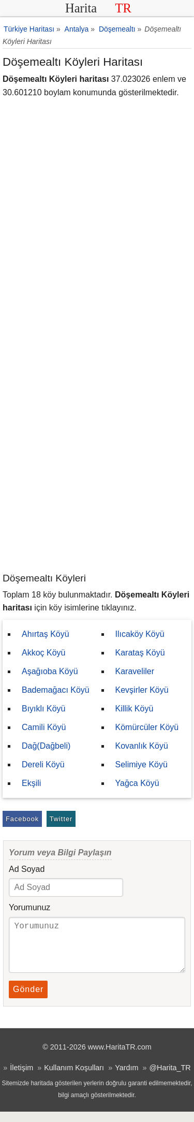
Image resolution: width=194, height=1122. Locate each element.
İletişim (21, 1078)
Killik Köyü (134, 708)
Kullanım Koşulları (74, 1078)
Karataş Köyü (140, 652)
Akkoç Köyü (43, 652)
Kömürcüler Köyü (147, 727)
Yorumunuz (29, 907)
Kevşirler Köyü (142, 690)
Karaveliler (135, 671)
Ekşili (31, 783)
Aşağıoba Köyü (50, 671)
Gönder (28, 999)
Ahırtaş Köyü (45, 634)
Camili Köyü (44, 727)
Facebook (22, 819)
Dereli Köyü (43, 764)
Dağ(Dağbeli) (46, 745)
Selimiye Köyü (141, 764)
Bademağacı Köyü (55, 690)
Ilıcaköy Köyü (140, 634)
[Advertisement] (97, 469)
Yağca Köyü (137, 783)
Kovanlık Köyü (141, 745)
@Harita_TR (169, 1078)
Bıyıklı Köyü (43, 708)
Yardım (126, 1078)
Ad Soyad (26, 869)
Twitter (61, 819)
